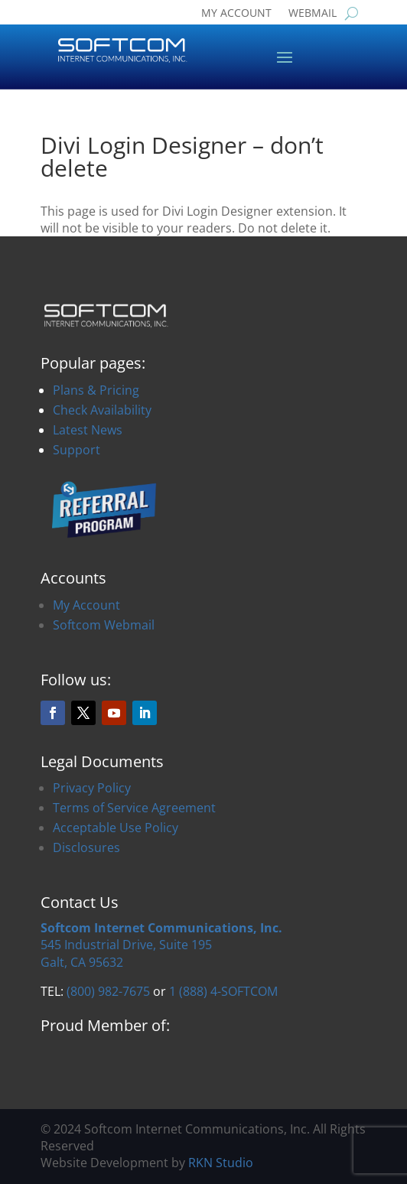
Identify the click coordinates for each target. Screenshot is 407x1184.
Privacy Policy (92, 787)
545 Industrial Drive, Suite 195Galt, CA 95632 (161, 945)
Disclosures (86, 847)
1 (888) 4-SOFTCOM (223, 991)
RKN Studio (220, 1162)
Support (76, 449)
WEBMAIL (312, 14)
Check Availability (102, 410)
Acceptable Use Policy (115, 827)
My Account (86, 605)
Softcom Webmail (104, 624)
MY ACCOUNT (236, 14)
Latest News (87, 429)
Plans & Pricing (96, 390)
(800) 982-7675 (108, 991)
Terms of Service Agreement (134, 807)
